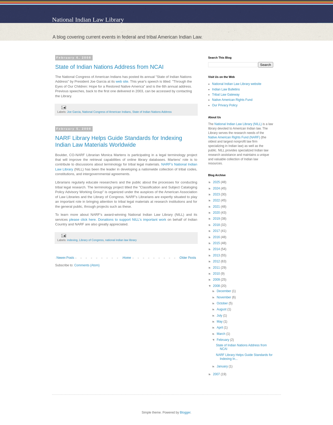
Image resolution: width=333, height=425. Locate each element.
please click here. (83, 219)
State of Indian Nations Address (152, 111)
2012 (217, 261)
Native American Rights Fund (232, 100)
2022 (217, 200)
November (224, 297)
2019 (217, 218)
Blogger (185, 412)
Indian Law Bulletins (226, 89)
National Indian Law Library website (236, 84)
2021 (217, 206)
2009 (217, 279)
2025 (217, 182)
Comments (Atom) (86, 265)
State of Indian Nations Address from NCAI (109, 67)
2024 (217, 188)
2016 (217, 237)
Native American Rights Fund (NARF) (234, 137)
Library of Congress (91, 240)
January (223, 366)
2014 (217, 249)
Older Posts (188, 258)
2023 (217, 194)
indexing (72, 240)
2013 (217, 255)
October (223, 303)
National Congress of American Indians (106, 111)
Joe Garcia (74, 111)
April (220, 327)
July (220, 315)
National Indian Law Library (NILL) (238, 124)
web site (122, 81)
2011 (217, 267)
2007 (217, 374)
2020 (217, 212)
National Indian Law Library (88, 19)
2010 (217, 273)
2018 (217, 225)
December (224, 291)
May (220, 321)
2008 (217, 286)
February (223, 340)
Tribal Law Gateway (226, 94)
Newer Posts (65, 258)
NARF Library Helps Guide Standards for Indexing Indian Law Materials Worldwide (118, 141)
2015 (217, 243)
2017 (217, 231)
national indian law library (121, 240)
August (222, 309)
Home (127, 258)
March (221, 334)
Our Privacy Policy (225, 105)
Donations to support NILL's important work (133, 219)
